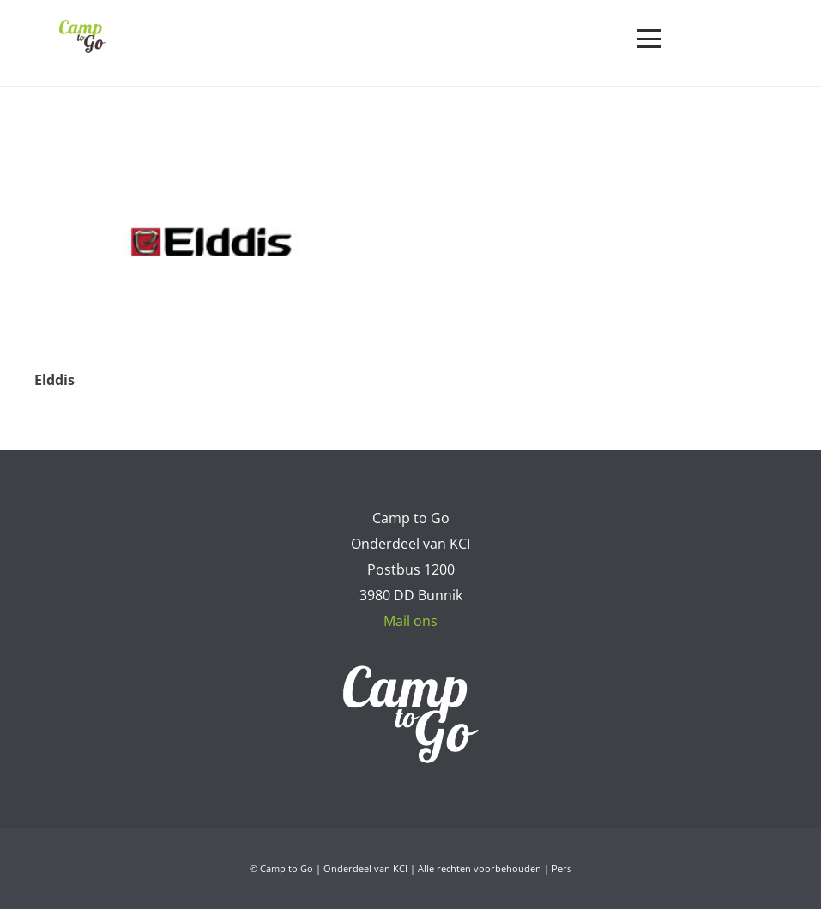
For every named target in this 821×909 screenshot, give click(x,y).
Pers (561, 868)
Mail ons (410, 620)
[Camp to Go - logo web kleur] (82, 36)
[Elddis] (212, 242)
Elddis (54, 379)
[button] (649, 39)
